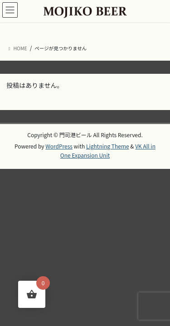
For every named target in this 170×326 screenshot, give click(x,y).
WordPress (59, 146)
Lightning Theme (107, 146)
